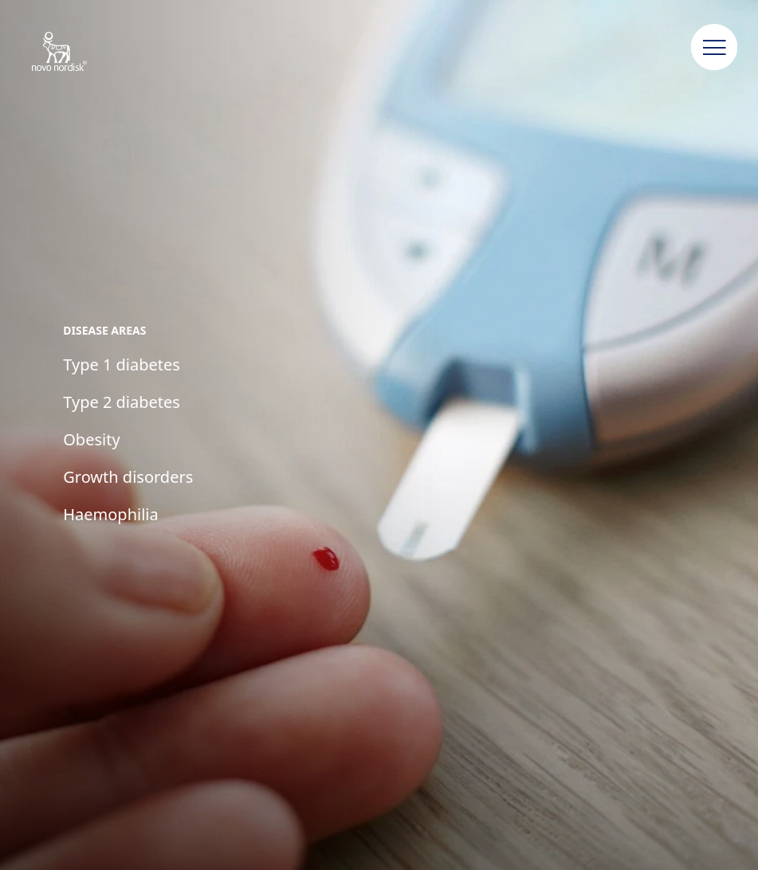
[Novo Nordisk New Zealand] (80, 52)
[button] (714, 48)
